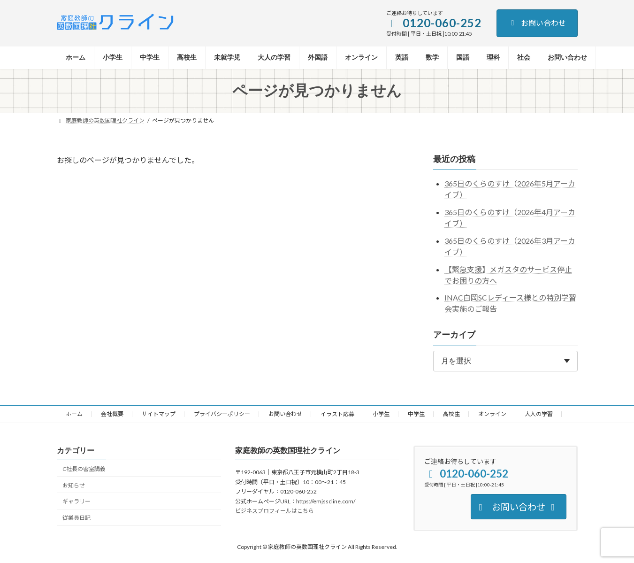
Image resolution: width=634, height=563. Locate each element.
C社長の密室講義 (84, 468)
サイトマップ (159, 413)
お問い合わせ (537, 22)
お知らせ (73, 484)
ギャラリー (76, 501)
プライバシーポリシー (222, 413)
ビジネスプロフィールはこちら (274, 510)
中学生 (416, 413)
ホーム (74, 413)
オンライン (492, 413)
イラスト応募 (337, 413)
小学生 (381, 413)
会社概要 (112, 413)
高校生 (451, 413)
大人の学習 (539, 413)
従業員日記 (76, 517)
